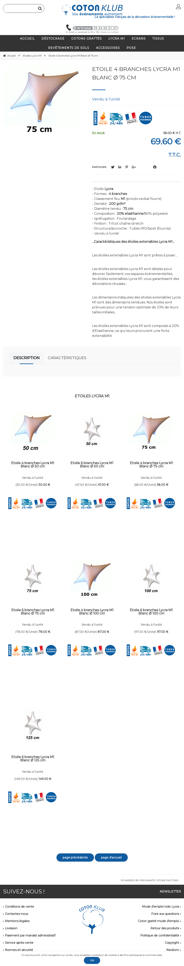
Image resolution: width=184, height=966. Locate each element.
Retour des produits (164, 928)
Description (26, 358)
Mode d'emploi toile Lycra (160, 906)
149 (45, 779)
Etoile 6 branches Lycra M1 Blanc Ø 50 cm (91, 464)
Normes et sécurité (19, 950)
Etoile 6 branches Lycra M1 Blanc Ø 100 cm (151, 612)
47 (103, 485)
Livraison (11, 928)
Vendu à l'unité (32, 478)
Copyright (172, 943)
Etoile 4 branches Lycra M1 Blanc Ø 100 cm (92, 612)
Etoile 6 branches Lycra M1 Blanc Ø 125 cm (32, 758)
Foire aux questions (165, 914)
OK (92, 960)
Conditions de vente (19, 906)
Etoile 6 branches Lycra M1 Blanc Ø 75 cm (32, 612)
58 (162, 485)
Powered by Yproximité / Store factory (149, 880)
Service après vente (19, 943)
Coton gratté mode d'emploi (158, 921)
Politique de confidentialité (159, 935)
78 (44, 632)
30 (44, 485)
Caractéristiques (67, 358)
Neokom (172, 950)
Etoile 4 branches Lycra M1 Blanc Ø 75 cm (136, 73)
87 (103, 632)
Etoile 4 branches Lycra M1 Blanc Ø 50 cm (32, 464)
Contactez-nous (16, 914)
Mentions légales (17, 921)
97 (162, 632)
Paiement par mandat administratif (30, 935)
